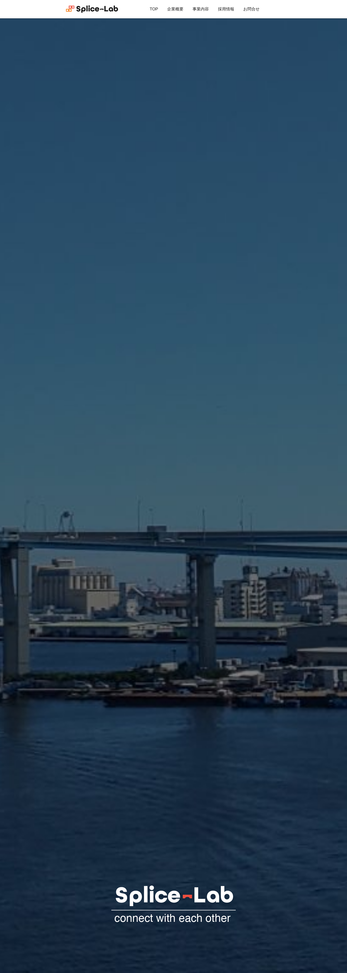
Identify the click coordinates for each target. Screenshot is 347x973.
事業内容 (201, 9)
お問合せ (251, 9)
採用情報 (226, 9)
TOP (154, 9)
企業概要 (175, 9)
